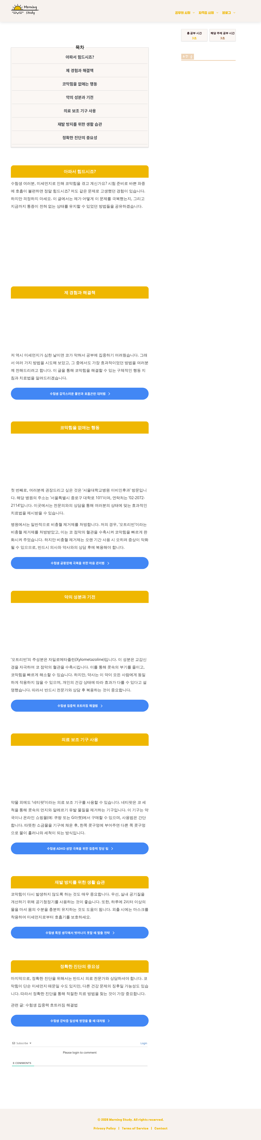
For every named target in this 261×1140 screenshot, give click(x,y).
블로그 (231, 13)
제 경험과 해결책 (80, 70)
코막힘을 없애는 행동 (79, 84)
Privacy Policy (105, 1128)
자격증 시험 (211, 13)
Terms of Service (135, 1128)
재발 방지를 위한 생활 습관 (80, 124)
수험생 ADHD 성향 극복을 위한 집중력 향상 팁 (77, 848)
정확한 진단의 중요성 (79, 137)
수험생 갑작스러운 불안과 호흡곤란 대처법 (78, 393)
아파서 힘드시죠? (80, 57)
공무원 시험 (187, 13)
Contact (160, 1128)
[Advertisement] (80, 239)
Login (143, 1043)
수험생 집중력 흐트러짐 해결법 (77, 705)
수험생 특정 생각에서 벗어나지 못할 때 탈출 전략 (77, 932)
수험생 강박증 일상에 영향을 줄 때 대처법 (77, 1020)
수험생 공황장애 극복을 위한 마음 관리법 (78, 563)
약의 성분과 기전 (80, 97)
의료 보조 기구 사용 (80, 110)
